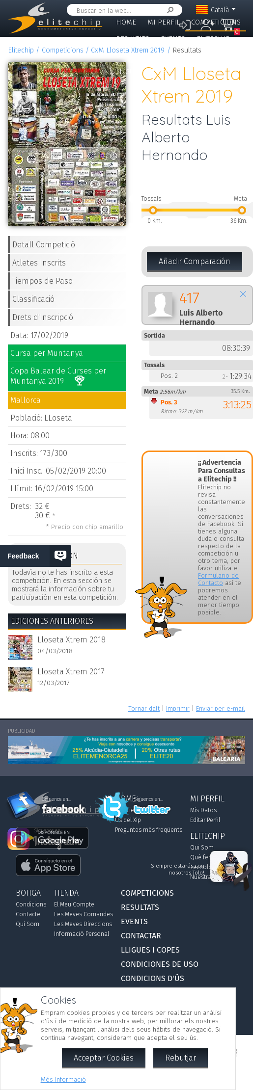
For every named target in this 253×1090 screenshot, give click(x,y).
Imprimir (178, 708)
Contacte (28, 914)
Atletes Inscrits (39, 262)
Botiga (127, 55)
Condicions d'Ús (152, 978)
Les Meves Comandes (83, 914)
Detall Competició (43, 244)
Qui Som (27, 924)
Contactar (168, 55)
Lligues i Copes (142, 72)
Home (126, 22)
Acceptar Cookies (104, 1058)
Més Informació (63, 1079)
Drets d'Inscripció (42, 317)
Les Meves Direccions (83, 924)
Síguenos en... (148, 799)
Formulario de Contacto (218, 579)
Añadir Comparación (194, 261)
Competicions (216, 22)
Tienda (66, 893)
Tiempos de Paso (42, 281)
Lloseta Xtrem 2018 (71, 639)
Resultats (132, 39)
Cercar (168, 10)
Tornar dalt (144, 708)
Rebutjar (180, 1058)
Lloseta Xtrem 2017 (71, 671)
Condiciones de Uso (159, 964)
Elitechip (213, 39)
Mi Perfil (163, 22)
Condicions (31, 904)
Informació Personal (81, 933)
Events (173, 39)
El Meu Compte (74, 904)
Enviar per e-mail (220, 708)
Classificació (33, 299)
